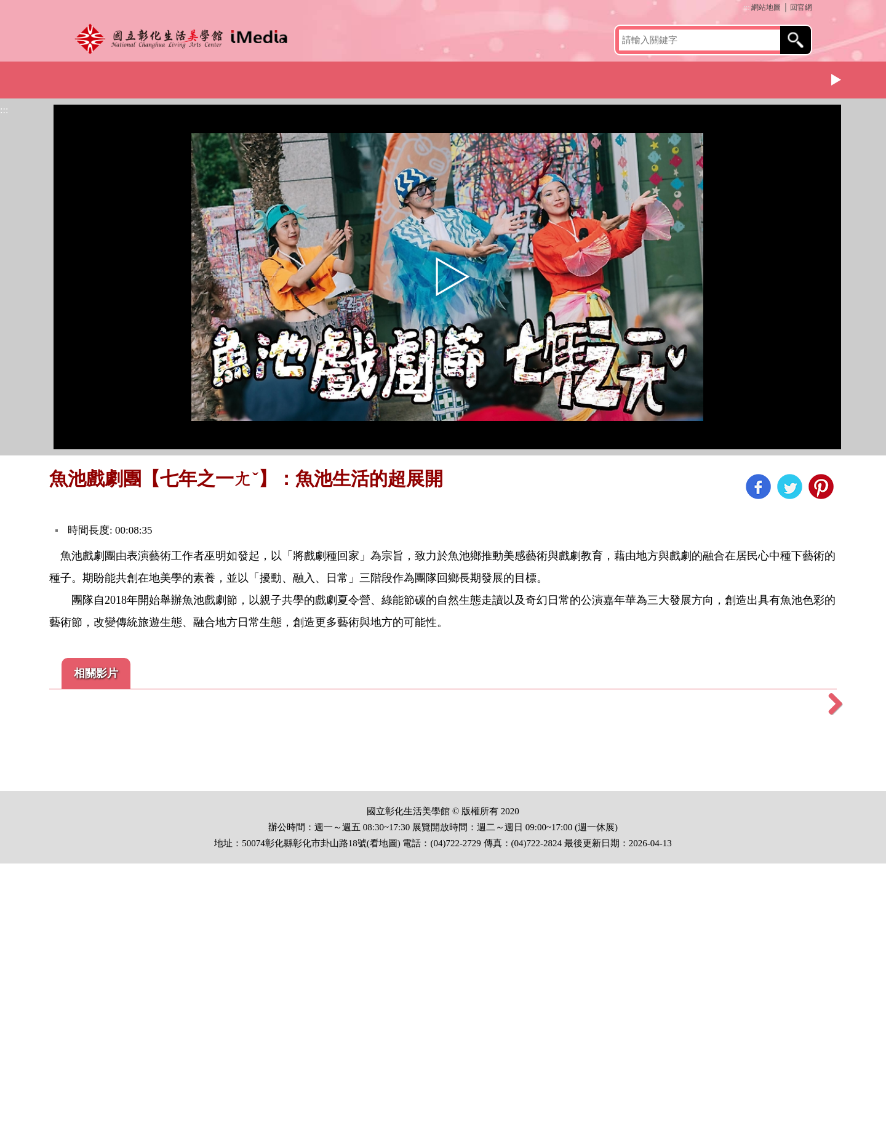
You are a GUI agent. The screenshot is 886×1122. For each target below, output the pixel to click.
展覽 (252, 78)
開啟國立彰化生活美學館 (184, 38)
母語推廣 (612, 78)
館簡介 (132, 78)
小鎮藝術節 (732, 78)
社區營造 (492, 78)
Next (836, 80)
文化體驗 (372, 78)
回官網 (801, 7)
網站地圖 (766, 7)
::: (746, 7)
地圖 (388, 1102)
